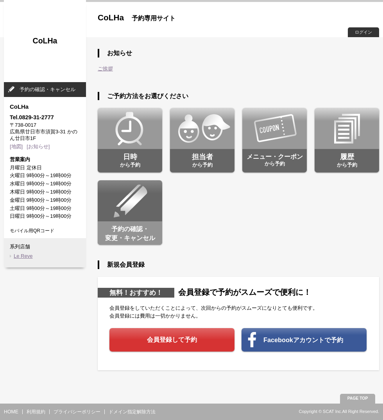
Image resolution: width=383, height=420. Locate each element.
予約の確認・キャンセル (47, 89)
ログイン (363, 32)
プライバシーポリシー (77, 412)
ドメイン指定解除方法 (132, 412)
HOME (11, 412)
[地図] (16, 146)
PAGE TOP (357, 398)
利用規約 (36, 412)
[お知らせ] (38, 146)
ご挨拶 (105, 69)
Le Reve (23, 256)
